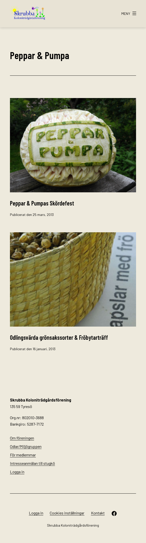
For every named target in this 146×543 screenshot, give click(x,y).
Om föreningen (22, 438)
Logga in (17, 471)
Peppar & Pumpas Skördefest (42, 203)
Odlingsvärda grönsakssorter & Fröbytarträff (59, 337)
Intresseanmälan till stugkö (32, 463)
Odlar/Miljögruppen (26, 446)
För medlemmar (23, 454)
